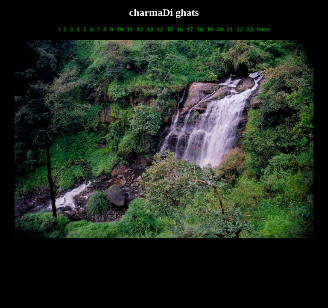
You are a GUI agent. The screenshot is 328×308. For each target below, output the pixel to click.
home (263, 30)
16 (179, 30)
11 (129, 30)
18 (199, 30)
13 (149, 30)
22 (240, 30)
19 (210, 30)
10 (120, 30)
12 (140, 30)
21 (229, 30)
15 (170, 30)
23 (249, 30)
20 (220, 30)
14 (160, 30)
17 (190, 30)
